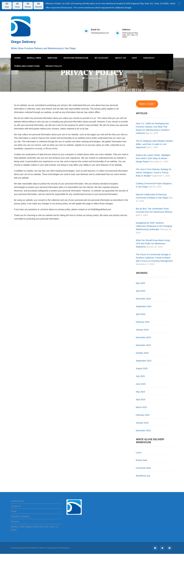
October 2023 (142, 353)
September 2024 (143, 306)
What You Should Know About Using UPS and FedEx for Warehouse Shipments (153, 243)
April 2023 (140, 399)
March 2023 (141, 407)
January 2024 (142, 330)
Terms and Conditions (27, 66)
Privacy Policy (53, 66)
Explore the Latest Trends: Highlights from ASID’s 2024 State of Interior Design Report (153, 158)
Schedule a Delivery (20, 516)
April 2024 (140, 314)
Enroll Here (33, 58)
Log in (139, 452)
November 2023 (143, 345)
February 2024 (143, 322)
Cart (134, 58)
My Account (101, 58)
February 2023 (143, 415)
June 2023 (141, 384)
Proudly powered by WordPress (24, 548)
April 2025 (140, 291)
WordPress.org (143, 476)
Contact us (16, 506)
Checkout (149, 58)
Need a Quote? (147, 104)
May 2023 (140, 392)
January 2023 (142, 423)
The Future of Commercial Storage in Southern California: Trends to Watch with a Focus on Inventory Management (154, 257)
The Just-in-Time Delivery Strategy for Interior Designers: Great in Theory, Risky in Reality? (153, 172)
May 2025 (140, 283)
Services (52, 58)
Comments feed (143, 468)
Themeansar (64, 548)
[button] (179, 3)
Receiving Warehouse (75, 58)
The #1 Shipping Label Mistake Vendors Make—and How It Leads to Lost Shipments (154, 144)
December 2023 (143, 337)
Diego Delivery (23, 42)
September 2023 (143, 361)
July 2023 (140, 376)
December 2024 (143, 298)
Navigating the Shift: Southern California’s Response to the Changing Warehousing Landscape (154, 226)
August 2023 (142, 368)
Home (17, 58)
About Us (120, 58)
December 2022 (143, 430)
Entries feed (141, 460)
